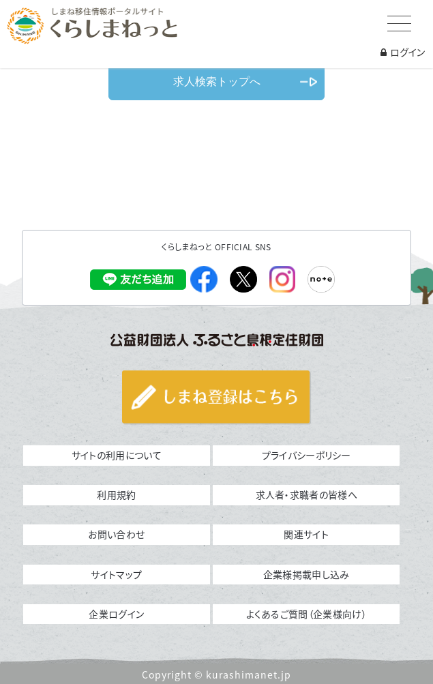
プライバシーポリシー (306, 455)
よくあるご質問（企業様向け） (306, 614)
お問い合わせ (116, 534)
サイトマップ (116, 574)
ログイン (402, 52)
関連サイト (306, 534)
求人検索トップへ (216, 81)
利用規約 (116, 494)
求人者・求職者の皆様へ (306, 494)
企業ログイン (116, 614)
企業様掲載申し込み (306, 574)
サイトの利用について (117, 455)
